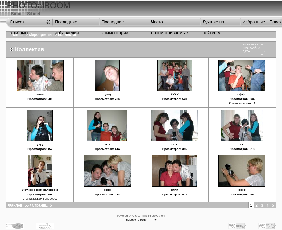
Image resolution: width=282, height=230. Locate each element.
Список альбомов (20, 23)
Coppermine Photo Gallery (148, 215)
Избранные (254, 21)
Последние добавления (67, 23)
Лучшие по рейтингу (213, 23)
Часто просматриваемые (169, 23)
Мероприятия (41, 34)
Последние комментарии (115, 23)
